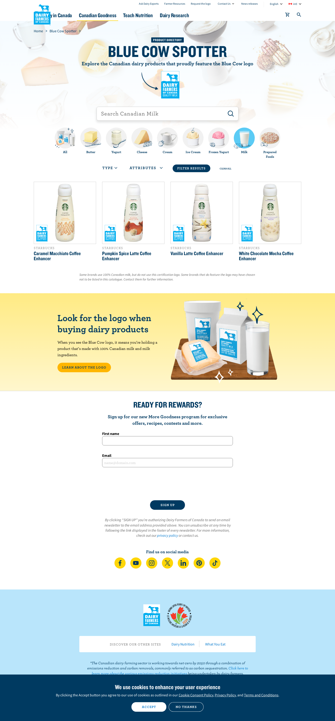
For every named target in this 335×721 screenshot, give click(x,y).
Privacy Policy (225, 695)
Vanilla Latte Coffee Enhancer (197, 253)
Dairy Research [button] (211, 15)
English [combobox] (274, 4)
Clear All (225, 168)
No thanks (186, 707)
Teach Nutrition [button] (169, 15)
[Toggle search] (299, 15)
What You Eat (215, 644)
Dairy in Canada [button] (78, 15)
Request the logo (201, 3)
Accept (149, 707)
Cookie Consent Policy (196, 695)
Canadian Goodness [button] (123, 15)
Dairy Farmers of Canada (42, 14)
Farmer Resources (174, 3)
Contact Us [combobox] (224, 3)
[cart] (287, 15)
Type (109, 168)
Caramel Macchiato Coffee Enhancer (57, 256)
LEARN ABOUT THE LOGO (84, 367)
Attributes (146, 168)
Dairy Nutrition (182, 644)
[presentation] (167, 484)
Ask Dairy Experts (149, 3)
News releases (249, 3)
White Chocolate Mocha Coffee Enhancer (266, 256)
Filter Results (191, 168)
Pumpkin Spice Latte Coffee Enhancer (126, 256)
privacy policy (167, 535)
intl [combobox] (295, 4)
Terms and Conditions (261, 695)
